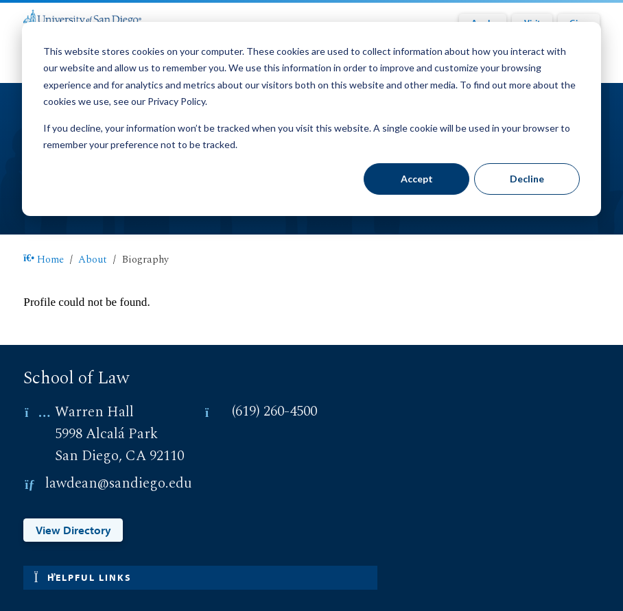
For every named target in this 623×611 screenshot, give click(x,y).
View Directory (73, 530)
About (92, 260)
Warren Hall (94, 412)
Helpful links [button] (82, 577)
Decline (527, 178)
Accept (417, 178)
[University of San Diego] (82, 17)
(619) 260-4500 (274, 411)
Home (43, 260)
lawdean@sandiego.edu (118, 483)
